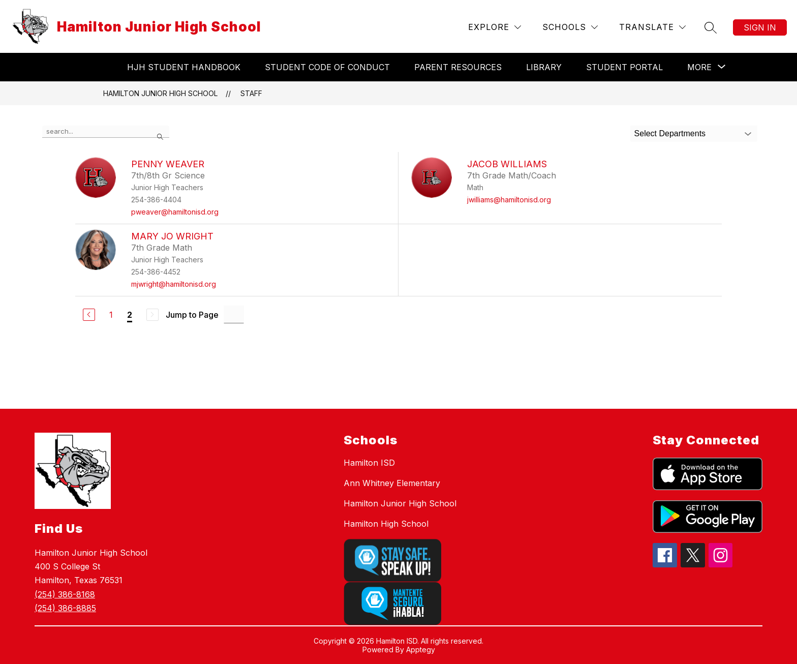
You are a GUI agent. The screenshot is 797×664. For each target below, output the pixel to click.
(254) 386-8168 (65, 594)
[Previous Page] (89, 315)
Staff (251, 93)
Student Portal (624, 67)
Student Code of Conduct (327, 67)
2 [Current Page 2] (129, 315)
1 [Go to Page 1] (111, 315)
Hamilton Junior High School (160, 93)
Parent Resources (458, 67)
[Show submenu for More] (699, 67)
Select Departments (670, 133)
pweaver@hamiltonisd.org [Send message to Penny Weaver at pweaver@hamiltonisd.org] (175, 211)
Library (544, 67)
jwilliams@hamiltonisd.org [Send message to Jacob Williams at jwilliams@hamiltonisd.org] (509, 199)
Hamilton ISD (369, 463)
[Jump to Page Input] (234, 314)
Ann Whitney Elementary (392, 483)
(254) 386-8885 (65, 608)
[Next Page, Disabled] (152, 315)
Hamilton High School (386, 524)
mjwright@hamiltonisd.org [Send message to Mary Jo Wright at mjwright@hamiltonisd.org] (173, 284)
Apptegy (420, 649)
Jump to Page (192, 315)
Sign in (760, 27)
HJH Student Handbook (183, 67)
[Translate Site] (652, 27)
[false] (105, 132)
